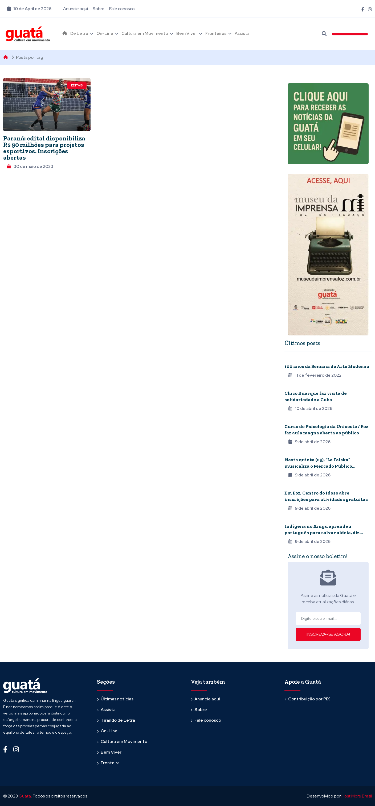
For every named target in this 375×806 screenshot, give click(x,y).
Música (290, 386)
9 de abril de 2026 (309, 441)
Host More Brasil (356, 796)
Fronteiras (215, 33)
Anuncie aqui (75, 8)
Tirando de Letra (118, 720)
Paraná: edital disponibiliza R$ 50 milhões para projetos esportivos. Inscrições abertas (44, 147)
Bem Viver (186, 33)
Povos (290, 519)
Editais (77, 85)
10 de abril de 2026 (310, 408)
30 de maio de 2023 (30, 166)
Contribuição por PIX (309, 699)
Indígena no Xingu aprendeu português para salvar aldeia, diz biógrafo (322, 532)
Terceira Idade (297, 486)
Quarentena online (302, 359)
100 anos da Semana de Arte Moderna (326, 366)
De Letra (79, 33)
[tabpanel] (328, 450)
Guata (25, 796)
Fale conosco (122, 8)
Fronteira (110, 763)
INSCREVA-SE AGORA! (328, 634)
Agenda (291, 419)
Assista (242, 33)
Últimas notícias (117, 699)
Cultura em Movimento (144, 33)
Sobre (98, 8)
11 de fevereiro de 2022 (314, 375)
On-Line (104, 33)
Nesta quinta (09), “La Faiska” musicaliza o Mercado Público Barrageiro (318, 466)
